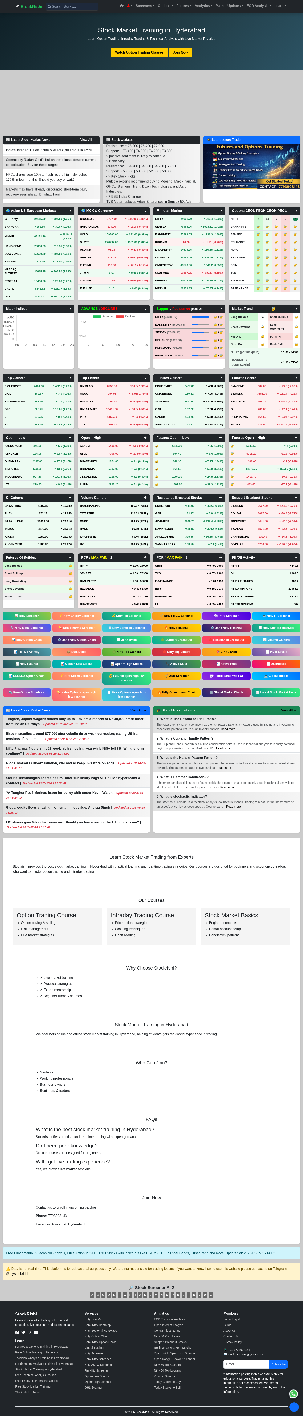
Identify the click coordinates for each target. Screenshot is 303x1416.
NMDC (84, 528)
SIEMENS (237, 393)
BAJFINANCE (164, 581)
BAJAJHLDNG (14, 521)
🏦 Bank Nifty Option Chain (76, 639)
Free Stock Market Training (32, 1386)
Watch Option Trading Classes (139, 52)
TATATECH (238, 401)
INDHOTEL (12, 469)
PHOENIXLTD (13, 544)
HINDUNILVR (163, 596)
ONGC (84, 393)
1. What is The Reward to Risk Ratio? (186, 719)
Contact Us (230, 1336)
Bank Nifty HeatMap (98, 1325)
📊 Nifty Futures (26, 664)
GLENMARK (12, 461)
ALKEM (85, 446)
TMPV (8, 513)
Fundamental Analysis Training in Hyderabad (44, 1363)
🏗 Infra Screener (226, 615)
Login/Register (232, 1319)
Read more (228, 729)
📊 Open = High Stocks (126, 664)
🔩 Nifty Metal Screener (26, 627)
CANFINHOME (240, 536)
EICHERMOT (13, 386)
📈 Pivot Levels (276, 652)
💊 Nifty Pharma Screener (76, 627)
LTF (7, 416)
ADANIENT (162, 401)
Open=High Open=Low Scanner (175, 1353)
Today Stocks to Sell (167, 1387)
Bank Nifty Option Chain (100, 1342)
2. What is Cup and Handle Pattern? (185, 738)
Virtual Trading (94, 1347)
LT (156, 604)
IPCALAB (237, 528)
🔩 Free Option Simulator (26, 692)
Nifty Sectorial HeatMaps (101, 1330)
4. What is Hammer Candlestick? (183, 777)
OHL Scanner (93, 1387)
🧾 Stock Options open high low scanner (126, 694)
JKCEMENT (238, 521)
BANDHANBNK (90, 505)
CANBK (160, 416)
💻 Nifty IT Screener (276, 615)
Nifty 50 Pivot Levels (167, 1336)
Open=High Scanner (98, 1382)
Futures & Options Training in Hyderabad (42, 1346)
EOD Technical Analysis (169, 1319)
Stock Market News (28, 1392)
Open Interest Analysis (168, 1325)
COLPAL (236, 513)
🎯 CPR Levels (226, 652)
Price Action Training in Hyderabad (37, 1352)
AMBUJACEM (14, 446)
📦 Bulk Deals (76, 652)
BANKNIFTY (170, 324)
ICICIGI (9, 536)
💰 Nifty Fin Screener (126, 615)
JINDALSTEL (88, 476)
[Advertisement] (151, 102)
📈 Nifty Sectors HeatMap (276, 627)
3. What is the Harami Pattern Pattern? (187, 758)
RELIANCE (168, 340)
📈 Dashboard (276, 664)
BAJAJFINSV (13, 505)
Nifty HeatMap (94, 1319)
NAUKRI (236, 424)
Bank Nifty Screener (98, 1359)
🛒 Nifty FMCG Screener (176, 615)
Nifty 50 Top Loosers (167, 1370)
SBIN (158, 565)
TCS (82, 424)
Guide (227, 1325)
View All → (88, 139)
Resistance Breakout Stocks (172, 1347)
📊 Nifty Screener (27, 615)
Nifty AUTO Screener (98, 1364)
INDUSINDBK (13, 476)
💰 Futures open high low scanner (126, 678)
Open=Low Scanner (98, 1376)
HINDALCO (87, 401)
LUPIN (84, 484)
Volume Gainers (164, 1376)
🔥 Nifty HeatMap (177, 627)
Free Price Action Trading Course (36, 1380)
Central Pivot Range (167, 1330)
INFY (83, 416)
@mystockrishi (17, 1274)
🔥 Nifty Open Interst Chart (176, 692)
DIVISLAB (86, 386)
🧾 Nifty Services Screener (126, 627)
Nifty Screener (94, 1353)
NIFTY (166, 317)
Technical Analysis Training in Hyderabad (42, 1358)
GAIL (8, 393)
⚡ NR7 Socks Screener (76, 676)
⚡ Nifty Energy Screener (76, 615)
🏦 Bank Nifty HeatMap (226, 627)
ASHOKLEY (12, 453)
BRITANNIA (87, 469)
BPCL (8, 409)
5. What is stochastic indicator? (182, 796)
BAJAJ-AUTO (89, 409)
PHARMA (161, 280)
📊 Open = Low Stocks (76, 664)
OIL (233, 409)
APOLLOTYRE (164, 536)
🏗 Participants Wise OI (226, 676)
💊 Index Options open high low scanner (76, 694)
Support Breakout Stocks (170, 1342)
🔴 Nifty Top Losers (176, 652)
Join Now (180, 52)
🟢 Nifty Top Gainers (126, 652)
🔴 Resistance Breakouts (226, 639)
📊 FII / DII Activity (26, 652)
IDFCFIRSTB (88, 536)
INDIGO (9, 528)
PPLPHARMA (239, 416)
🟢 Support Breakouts (176, 639)
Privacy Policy (232, 1342)
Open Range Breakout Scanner (174, 1359)
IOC (7, 424)
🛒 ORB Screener (176, 676)
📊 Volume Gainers (276, 639)
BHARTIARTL (170, 355)
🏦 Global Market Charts (226, 692)
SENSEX (167, 332)
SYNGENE (237, 386)
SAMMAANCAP (15, 401)
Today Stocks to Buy (167, 1382)
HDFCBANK (168, 347)
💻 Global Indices (276, 676)
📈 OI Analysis (126, 639)
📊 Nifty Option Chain (27, 639)
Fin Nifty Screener (96, 1370)
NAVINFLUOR (164, 528)
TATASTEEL (88, 513)
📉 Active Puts (226, 664)
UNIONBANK (163, 393)
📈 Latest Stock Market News (276, 692)
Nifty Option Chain (97, 1336)
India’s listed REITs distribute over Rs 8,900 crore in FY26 (49, 155)
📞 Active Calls (176, 664)
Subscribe (278, 1364)
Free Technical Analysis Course (35, 1375)
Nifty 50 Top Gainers (167, 1364)
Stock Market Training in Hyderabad (38, 1369)
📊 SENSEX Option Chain (26, 676)
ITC (82, 544)
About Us (229, 1330)
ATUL (83, 453)
